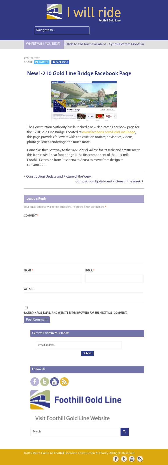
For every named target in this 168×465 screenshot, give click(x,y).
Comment (31, 215)
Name (28, 270)
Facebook (60, 62)
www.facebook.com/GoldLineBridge (108, 132)
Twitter (41, 62)
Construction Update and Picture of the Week (58, 176)
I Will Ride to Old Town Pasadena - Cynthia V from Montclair (103, 44)
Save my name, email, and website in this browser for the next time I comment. (75, 312)
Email (89, 270)
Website (29, 289)
